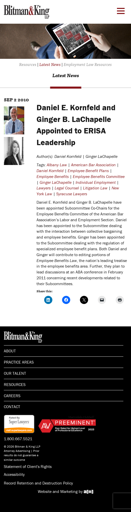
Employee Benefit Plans (88, 170)
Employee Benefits (53, 176)
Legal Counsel (67, 187)
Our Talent (15, 373)
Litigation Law (95, 187)
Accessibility (14, 474)
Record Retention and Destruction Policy (38, 483)
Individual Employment (96, 182)
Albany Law (57, 164)
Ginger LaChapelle (56, 182)
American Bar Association (93, 164)
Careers (12, 395)
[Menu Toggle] (120, 11)
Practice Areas (19, 362)
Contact (12, 406)
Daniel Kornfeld (50, 170)
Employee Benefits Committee (99, 176)
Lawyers (44, 187)
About (10, 350)
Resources (15, 384)
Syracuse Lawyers (71, 193)
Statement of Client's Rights (28, 466)
